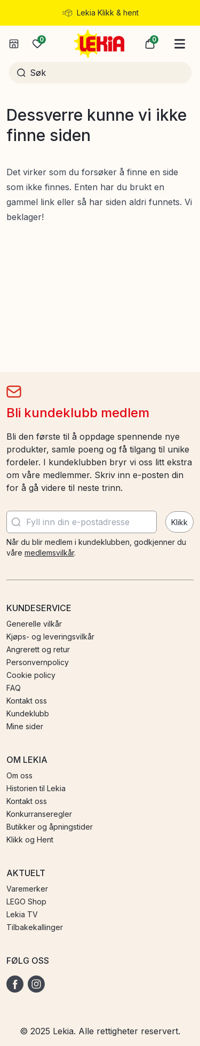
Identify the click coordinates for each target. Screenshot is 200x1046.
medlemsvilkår (49, 552)
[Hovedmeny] (179, 44)
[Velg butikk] (14, 43)
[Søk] (107, 72)
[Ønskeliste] (37, 43)
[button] (150, 43)
